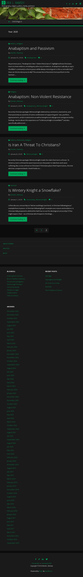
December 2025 (13, 311)
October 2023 (12, 404)
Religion (20, 44)
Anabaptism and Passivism (31, 48)
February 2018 (12, 511)
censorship (30, 200)
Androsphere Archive (15, 276)
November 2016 (13, 536)
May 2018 (10, 504)
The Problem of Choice (53, 290)
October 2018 (12, 493)
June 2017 (10, 522)
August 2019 (11, 468)
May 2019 (10, 475)
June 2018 (10, 500)
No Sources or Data (52, 283)
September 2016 (13, 543)
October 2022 (12, 425)
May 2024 (10, 379)
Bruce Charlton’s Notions (16, 279)
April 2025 (10, 340)
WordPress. (48, 571)
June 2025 (10, 333)
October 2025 (12, 318)
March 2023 (11, 422)
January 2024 (11, 393)
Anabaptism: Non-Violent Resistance (39, 96)
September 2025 (13, 322)
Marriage (48, 276)
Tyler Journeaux (12, 296)
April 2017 (10, 529)
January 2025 (11, 350)
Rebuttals (20, 140)
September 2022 (13, 429)
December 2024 (13, 354)
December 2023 (13, 397)
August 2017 (11, 518)
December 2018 (13, 490)
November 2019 (13, 465)
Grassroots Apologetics (15, 282)
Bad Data (48, 287)
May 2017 (10, 525)
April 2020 (10, 454)
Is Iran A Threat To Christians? (34, 144)
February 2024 (12, 390)
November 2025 (13, 315)
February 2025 (12, 347)
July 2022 (10, 436)
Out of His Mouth (13, 287)
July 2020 (10, 447)
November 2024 (13, 357)
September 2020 (13, 440)
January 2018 (11, 514)
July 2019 (10, 472)
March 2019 (11, 479)
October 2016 (12, 539)
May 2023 (10, 415)
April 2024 (10, 383)
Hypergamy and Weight (53, 280)
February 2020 (12, 457)
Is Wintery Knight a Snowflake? (34, 190)
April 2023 (10, 418)
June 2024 (10, 375)
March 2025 (11, 343)
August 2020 (11, 443)
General (13, 185)
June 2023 (10, 411)
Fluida (41, 571)
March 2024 (11, 386)
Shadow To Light (13, 290)
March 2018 (11, 507)
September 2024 (13, 365)
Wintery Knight (42, 106)
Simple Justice (12, 293)
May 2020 (10, 450)
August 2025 (11, 325)
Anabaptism (31, 58)
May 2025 (10, 336)
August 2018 (11, 497)
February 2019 (12, 482)
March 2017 (11, 532)
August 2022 (11, 432)
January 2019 (11, 486)
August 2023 (11, 408)
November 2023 (13, 400)
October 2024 (12, 361)
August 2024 (11, 368)
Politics (13, 44)
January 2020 (11, 461)
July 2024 (10, 372)
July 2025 (10, 329)
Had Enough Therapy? (15, 284)
